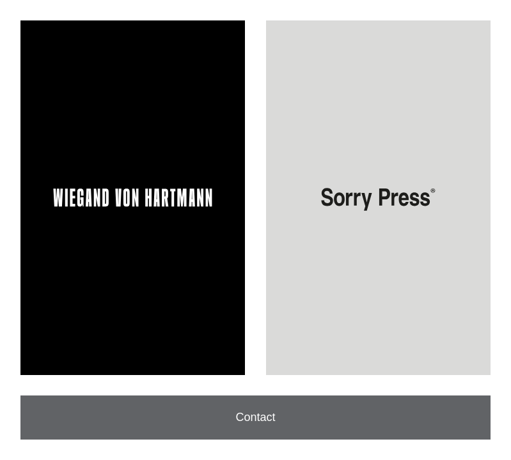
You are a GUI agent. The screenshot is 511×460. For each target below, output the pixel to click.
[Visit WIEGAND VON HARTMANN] (132, 197)
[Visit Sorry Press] (378, 197)
